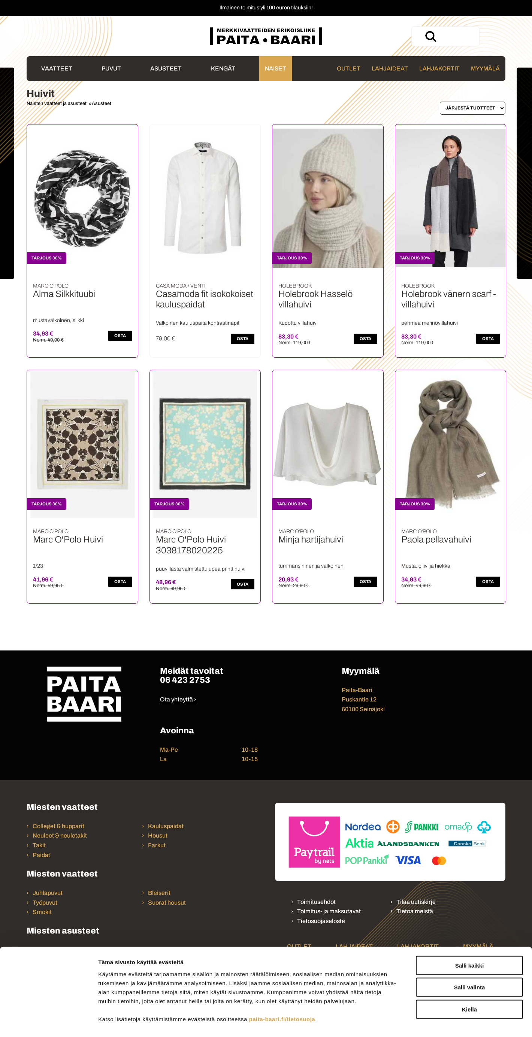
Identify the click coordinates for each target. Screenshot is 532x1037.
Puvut (111, 68)
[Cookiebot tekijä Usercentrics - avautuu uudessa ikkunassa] (48, 1022)
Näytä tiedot (400, 1022)
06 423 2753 (185, 680)
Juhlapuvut (48, 893)
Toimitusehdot (316, 902)
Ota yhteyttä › (178, 699)
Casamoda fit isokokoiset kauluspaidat (204, 299)
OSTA (120, 335)
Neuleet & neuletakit (60, 835)
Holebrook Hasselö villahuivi (315, 299)
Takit (39, 845)
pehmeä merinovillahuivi (429, 323)
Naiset (275, 68)
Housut (157, 835)
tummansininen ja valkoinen (311, 566)
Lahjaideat (390, 68)
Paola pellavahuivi (436, 539)
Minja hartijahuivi (310, 539)
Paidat (41, 855)
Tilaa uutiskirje (416, 902)
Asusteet (166, 68)
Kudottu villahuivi (298, 323)
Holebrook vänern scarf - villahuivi (448, 299)
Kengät (223, 68)
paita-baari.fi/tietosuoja (282, 983)
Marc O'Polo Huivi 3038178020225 (191, 545)
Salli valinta (469, 951)
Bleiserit (159, 893)
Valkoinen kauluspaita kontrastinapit (197, 323)
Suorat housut (167, 902)
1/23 (38, 566)
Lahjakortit (439, 68)
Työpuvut (45, 902)
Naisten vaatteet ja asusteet (57, 103)
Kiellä (469, 973)
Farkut (157, 845)
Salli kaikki (469, 929)
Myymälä (485, 68)
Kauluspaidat (166, 826)
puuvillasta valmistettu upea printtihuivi (200, 569)
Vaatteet (56, 68)
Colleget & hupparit (58, 826)
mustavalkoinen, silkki (58, 320)
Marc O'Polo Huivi (68, 539)
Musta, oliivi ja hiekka (425, 566)
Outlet (348, 68)
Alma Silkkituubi (64, 294)
